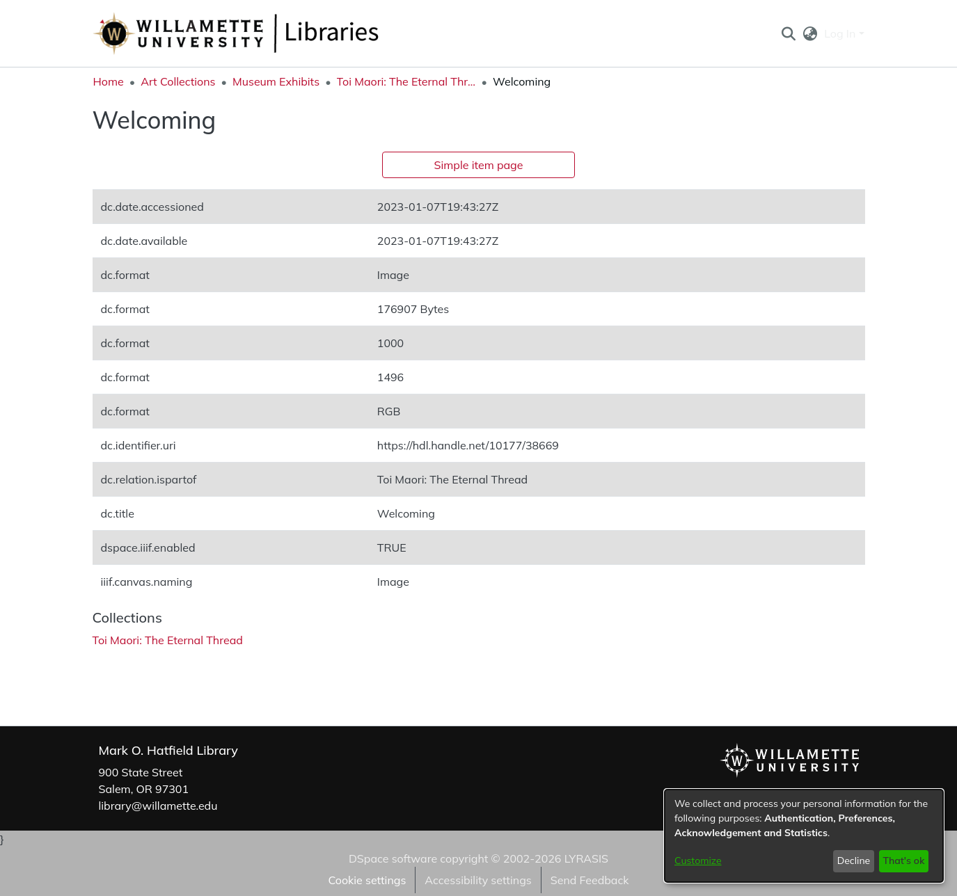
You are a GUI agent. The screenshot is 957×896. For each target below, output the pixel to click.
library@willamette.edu (158, 806)
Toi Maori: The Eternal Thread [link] (406, 81)
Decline (854, 860)
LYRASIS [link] (586, 858)
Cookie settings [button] (367, 880)
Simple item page (478, 165)
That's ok (903, 860)
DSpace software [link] (393, 858)
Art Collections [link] (178, 81)
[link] (168, 640)
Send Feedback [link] (590, 880)
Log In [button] (841, 33)
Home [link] (108, 81)
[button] (789, 33)
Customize (698, 860)
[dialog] (804, 836)
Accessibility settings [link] (478, 880)
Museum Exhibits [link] (275, 81)
